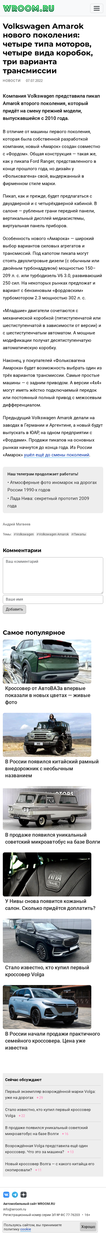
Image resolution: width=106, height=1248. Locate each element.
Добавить (14, 609)
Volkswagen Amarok (53, 534)
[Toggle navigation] (96, 8)
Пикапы (78, 534)
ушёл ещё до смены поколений (56, 455)
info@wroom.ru (14, 1209)
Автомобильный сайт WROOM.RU (29, 1204)
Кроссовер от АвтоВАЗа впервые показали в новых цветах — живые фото (47, 695)
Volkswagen (24, 534)
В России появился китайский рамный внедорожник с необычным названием (52, 768)
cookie (25, 1229)
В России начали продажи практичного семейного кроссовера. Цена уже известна (52, 1041)
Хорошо (88, 1227)
